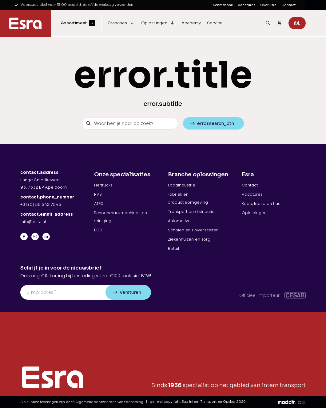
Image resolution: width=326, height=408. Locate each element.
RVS (98, 194)
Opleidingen (254, 213)
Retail (173, 248)
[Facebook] (24, 236)
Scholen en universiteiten (193, 230)
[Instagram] (35, 236)
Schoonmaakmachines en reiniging (120, 217)
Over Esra (268, 5)
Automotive (179, 221)
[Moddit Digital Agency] (292, 401)
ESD (98, 230)
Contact (288, 5)
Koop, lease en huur (262, 203)
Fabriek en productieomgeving (188, 198)
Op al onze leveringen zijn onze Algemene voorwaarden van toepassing (81, 402)
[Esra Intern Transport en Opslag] (25, 23)
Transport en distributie (191, 211)
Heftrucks (103, 185)
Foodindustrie (181, 185)
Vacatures (246, 5)
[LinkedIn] (46, 236)
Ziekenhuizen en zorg (189, 239)
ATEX (98, 203)
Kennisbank (223, 5)
